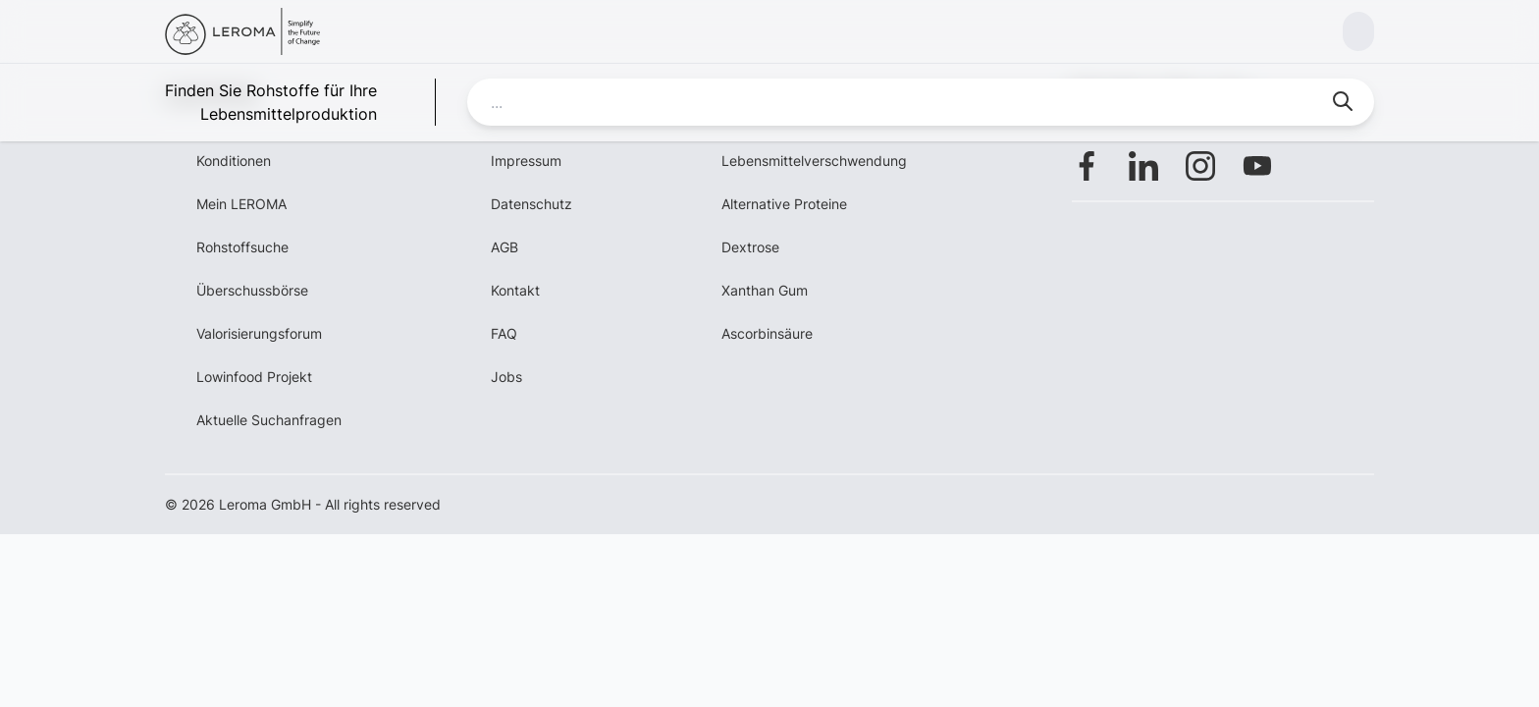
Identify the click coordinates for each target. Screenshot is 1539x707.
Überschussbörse (252, 290)
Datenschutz (531, 203)
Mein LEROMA (241, 203)
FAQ (504, 333)
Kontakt (515, 290)
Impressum (526, 160)
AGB (504, 247)
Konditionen (233, 160)
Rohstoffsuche (242, 247)
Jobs (506, 376)
